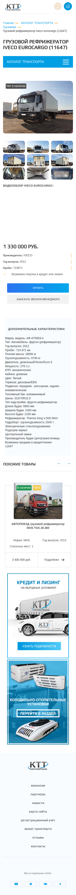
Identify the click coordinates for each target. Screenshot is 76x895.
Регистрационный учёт (38, 820)
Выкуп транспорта (38, 829)
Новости (38, 803)
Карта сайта (38, 811)
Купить (38, 287)
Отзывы (38, 837)
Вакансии (38, 785)
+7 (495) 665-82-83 (37, 6)
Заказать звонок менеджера (38, 299)
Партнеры (38, 794)
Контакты (38, 846)
